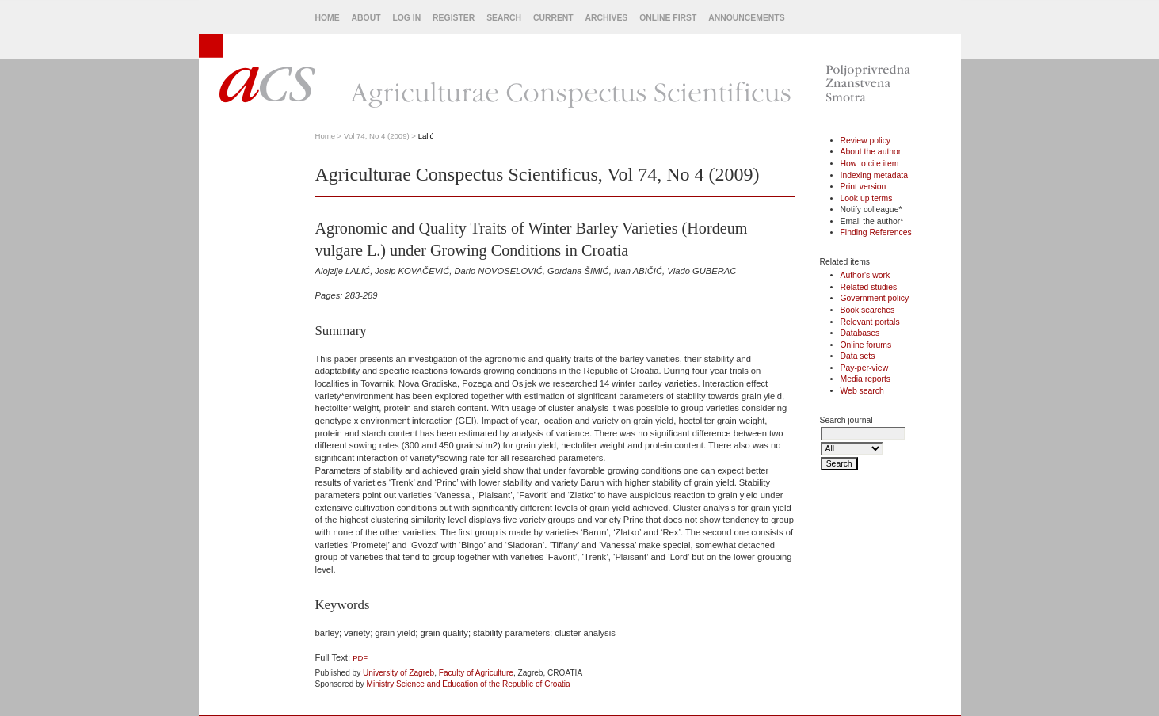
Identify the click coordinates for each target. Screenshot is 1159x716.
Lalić (426, 135)
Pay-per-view (865, 368)
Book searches (868, 310)
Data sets (858, 356)
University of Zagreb (398, 672)
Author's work (865, 275)
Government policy (875, 298)
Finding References (876, 232)
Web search (862, 391)
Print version (863, 186)
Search (503, 17)
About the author (871, 151)
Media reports (866, 379)
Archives (606, 17)
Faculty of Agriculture (476, 672)
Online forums (866, 345)
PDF (360, 657)
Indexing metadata (875, 175)
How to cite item (870, 163)
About (366, 17)
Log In (406, 17)
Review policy (866, 140)
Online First (667, 17)
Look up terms (867, 198)
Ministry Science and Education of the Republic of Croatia (468, 684)
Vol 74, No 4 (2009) (377, 135)
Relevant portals (870, 322)
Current (553, 17)
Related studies (869, 287)
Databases (860, 333)
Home (327, 17)
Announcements (746, 17)
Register (454, 17)
